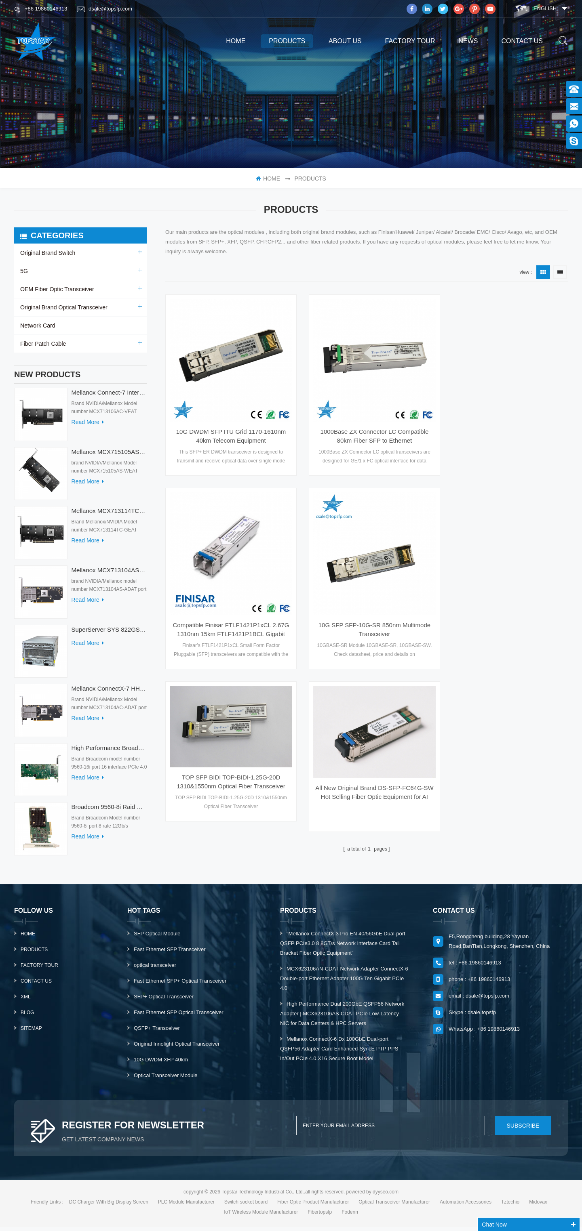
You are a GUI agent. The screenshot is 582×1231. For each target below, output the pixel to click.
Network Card (37, 325)
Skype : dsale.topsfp (472, 1016)
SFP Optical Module (157, 938)
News (468, 41)
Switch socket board (246, 1206)
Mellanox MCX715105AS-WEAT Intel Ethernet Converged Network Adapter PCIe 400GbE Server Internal (109, 455)
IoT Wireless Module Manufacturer (261, 1216)
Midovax (538, 1206)
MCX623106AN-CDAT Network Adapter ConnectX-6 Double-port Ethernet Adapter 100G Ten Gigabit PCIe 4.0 (344, 982)
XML (26, 1001)
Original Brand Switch (47, 253)
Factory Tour (410, 41)
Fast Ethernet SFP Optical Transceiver (179, 1016)
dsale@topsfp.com (104, 9)
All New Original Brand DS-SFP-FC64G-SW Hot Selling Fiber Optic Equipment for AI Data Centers (505, 589)
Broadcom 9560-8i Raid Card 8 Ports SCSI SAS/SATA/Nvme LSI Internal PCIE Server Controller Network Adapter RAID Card (109, 810)
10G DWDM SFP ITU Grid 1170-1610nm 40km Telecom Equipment (228, 430)
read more (88, 426)
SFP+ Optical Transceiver (164, 1001)
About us (345, 41)
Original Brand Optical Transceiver (63, 307)
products (287, 41)
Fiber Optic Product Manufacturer (313, 1206)
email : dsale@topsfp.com (479, 1000)
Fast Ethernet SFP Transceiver (170, 953)
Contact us (522, 41)
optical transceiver (155, 969)
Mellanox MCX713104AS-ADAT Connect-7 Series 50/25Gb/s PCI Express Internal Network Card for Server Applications (109, 574)
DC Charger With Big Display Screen (108, 1206)
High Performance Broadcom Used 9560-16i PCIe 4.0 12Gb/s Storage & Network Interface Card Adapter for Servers (109, 751)
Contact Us (36, 985)
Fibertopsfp (320, 1216)
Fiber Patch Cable (42, 343)
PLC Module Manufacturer (186, 1206)
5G (24, 271)
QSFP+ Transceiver (157, 1032)
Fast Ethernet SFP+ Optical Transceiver (180, 985)
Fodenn (350, 1216)
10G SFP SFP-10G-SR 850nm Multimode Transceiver (228, 618)
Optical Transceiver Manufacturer (394, 1206)
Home (28, 938)
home (235, 41)
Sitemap (31, 1032)
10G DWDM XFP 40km (161, 1064)
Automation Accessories (465, 1206)
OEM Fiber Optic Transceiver (56, 289)
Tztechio (510, 1206)
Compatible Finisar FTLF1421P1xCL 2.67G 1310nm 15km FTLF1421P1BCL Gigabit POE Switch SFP (504, 430)
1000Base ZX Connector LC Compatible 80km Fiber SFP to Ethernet (366, 430)
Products (34, 953)
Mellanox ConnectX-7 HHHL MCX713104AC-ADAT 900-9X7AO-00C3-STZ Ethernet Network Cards (109, 692)
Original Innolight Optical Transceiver (176, 1048)
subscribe (520, 1129)
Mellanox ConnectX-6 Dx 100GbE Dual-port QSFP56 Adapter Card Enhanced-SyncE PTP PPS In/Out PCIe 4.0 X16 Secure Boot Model (339, 1052)
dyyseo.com (386, 1196)
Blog (27, 1016)
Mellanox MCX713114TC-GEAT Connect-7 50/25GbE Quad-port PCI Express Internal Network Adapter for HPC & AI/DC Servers (109, 514)
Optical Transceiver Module (166, 1079)
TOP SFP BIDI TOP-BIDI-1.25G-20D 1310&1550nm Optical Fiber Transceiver (366, 579)
